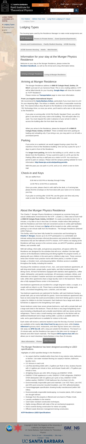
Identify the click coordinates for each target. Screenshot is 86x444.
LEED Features (49, 341)
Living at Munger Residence (55, 74)
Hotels (43, 50)
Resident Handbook (28, 66)
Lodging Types (9, 24)
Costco (76, 324)
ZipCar (47, 226)
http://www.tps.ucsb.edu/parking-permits (51, 162)
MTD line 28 (35, 329)
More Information (27, 341)
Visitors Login (77, 4)
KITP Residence (8, 31)
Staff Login (65, 4)
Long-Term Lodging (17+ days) (58, 19)
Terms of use (36, 435)
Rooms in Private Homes (43, 39)
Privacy (27, 435)
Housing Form (9, 27)
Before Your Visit (38, 19)
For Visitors (25, 19)
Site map (58, 435)
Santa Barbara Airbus (44, 101)
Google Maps (59, 90)
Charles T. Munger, (27, 236)
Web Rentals (52, 50)
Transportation (45, 95)
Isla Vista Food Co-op (49, 324)
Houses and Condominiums (31, 44)
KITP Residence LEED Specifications (36, 412)
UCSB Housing (69, 44)
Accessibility (48, 435)
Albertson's (25, 326)
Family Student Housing (53, 44)
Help (47, 438)
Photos (39, 341)
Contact (40, 438)
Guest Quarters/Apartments (65, 39)
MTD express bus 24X (66, 334)
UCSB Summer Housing (30, 50)
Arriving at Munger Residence (31, 74)
